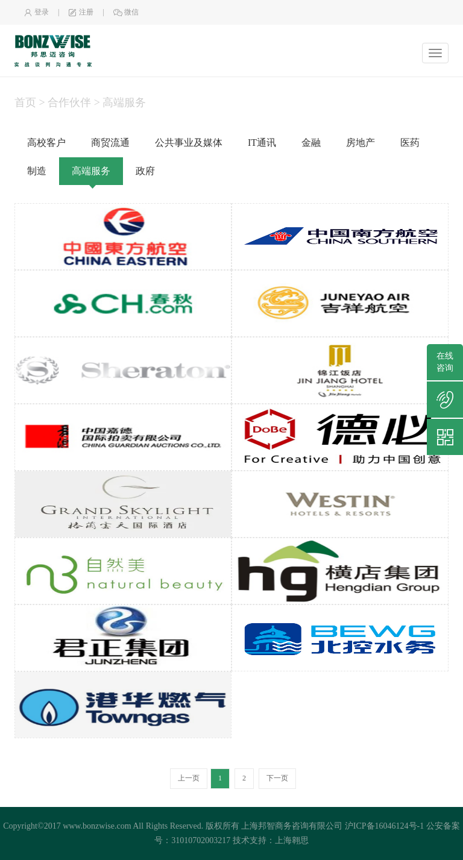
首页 (25, 102)
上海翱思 (292, 840)
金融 (311, 142)
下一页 (277, 778)
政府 (145, 171)
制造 (36, 171)
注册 (80, 12)
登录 (36, 12)
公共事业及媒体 (188, 142)
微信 (126, 12)
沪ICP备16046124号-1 (384, 825)
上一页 (189, 778)
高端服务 (91, 171)
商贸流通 (110, 142)
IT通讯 (262, 142)
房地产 (360, 142)
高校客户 (46, 142)
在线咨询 (444, 361)
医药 (410, 142)
